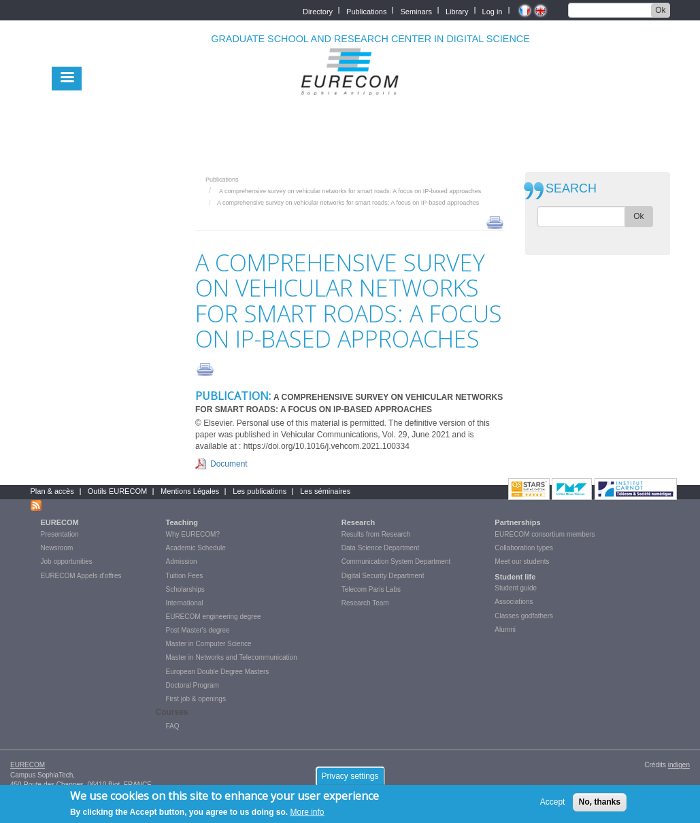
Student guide (516, 588)
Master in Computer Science (209, 644)
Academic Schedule (196, 548)
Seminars (415, 10)
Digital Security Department (382, 576)
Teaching (182, 522)
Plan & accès (52, 491)
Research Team (365, 603)
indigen (679, 765)
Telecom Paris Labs (371, 589)
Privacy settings (349, 779)
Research (358, 522)
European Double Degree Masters (217, 671)
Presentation (60, 534)
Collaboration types (524, 548)
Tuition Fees (184, 576)
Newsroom (57, 548)
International (184, 603)
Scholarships (185, 589)
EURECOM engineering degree (213, 616)
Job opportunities (67, 561)
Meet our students (522, 561)
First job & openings (196, 699)
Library (457, 10)
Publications (366, 10)
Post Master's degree (198, 630)
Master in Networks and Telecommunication (231, 657)
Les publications (259, 491)
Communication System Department (396, 561)
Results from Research (376, 534)
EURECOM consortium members (545, 534)
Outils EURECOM (117, 491)
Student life (515, 577)
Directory (318, 10)
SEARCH (571, 188)
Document (229, 464)
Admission (181, 561)
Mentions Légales (190, 491)
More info (307, 816)
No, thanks (599, 805)
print (495, 222)
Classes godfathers (524, 616)
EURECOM (60, 522)
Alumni (505, 629)
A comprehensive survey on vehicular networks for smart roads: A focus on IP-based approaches (350, 191)
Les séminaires (325, 491)
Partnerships (517, 522)
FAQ (173, 726)
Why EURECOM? (193, 534)
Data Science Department (380, 548)
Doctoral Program (192, 685)
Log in (492, 10)
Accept (552, 805)
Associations (514, 601)
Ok (660, 10)
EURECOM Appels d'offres (81, 576)
